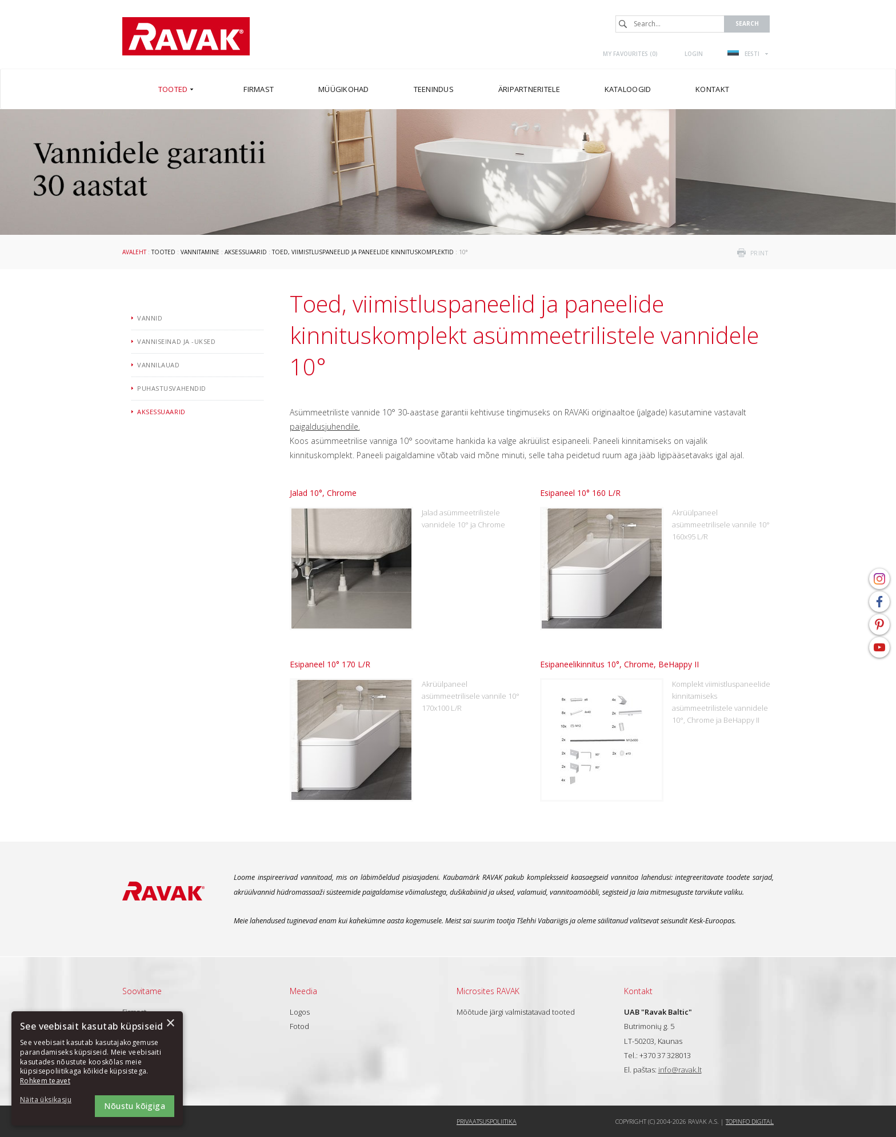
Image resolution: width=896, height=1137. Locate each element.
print (759, 253)
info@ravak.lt (680, 1069)
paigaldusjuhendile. (325, 426)
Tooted (163, 252)
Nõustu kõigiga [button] (134, 1105)
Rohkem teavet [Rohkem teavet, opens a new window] (45, 1081)
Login (694, 54)
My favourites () (630, 54)
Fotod (299, 1026)
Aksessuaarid (246, 252)
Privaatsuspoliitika (487, 1121)
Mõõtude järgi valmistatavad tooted (516, 1012)
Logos (300, 1012)
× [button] (170, 1023)
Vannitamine (200, 252)
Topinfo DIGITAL (750, 1121)
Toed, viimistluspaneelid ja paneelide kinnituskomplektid (363, 252)
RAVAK (186, 36)
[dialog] (97, 1068)
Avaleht (134, 252)
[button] (51, 1100)
